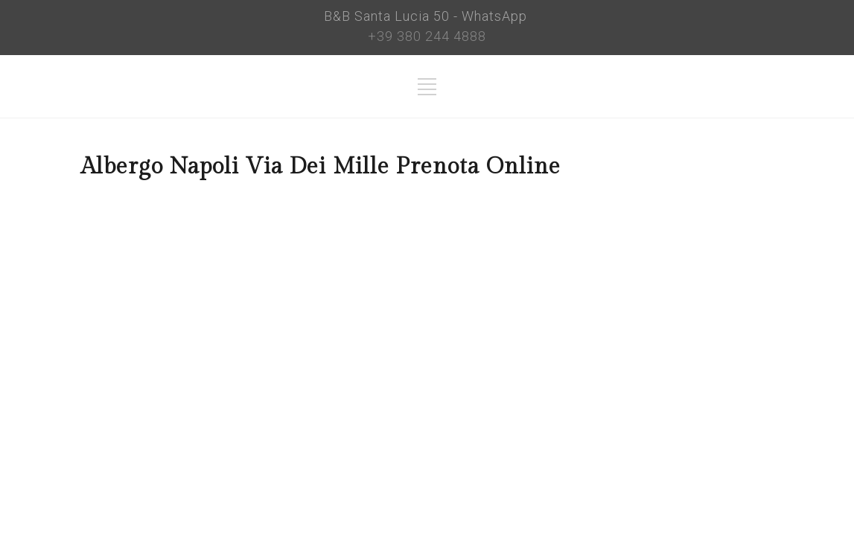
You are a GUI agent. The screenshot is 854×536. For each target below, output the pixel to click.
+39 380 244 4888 (427, 36)
